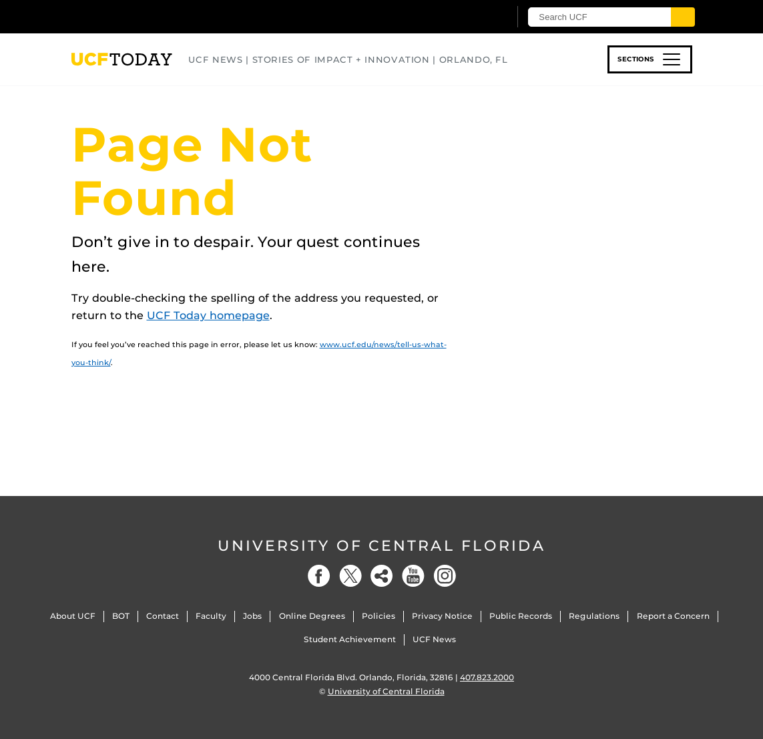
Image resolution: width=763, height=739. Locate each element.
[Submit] (684, 17)
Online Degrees (312, 616)
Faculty (211, 616)
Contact (162, 616)
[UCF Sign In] (467, 17)
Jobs (252, 616)
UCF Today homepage (208, 315)
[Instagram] (444, 576)
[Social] (381, 576)
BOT (121, 616)
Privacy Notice (442, 616)
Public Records (520, 616)
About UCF (72, 616)
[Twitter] (350, 576)
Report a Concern (673, 616)
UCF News (434, 639)
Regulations (594, 616)
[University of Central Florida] (167, 16)
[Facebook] (319, 576)
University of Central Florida (382, 546)
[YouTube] (413, 576)
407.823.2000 (487, 677)
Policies (378, 616)
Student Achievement (350, 639)
